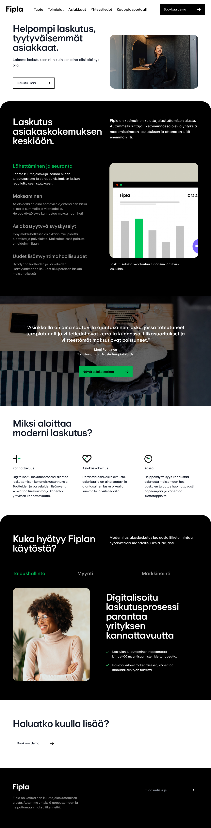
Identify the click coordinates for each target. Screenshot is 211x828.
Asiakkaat (77, 9)
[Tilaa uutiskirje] (165, 790)
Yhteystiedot (101, 9)
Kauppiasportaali (132, 9)
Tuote (38, 9)
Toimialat (56, 9)
